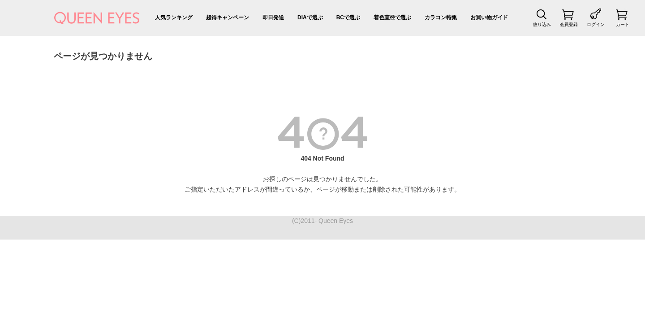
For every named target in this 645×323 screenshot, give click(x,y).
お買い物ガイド (489, 17)
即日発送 (273, 17)
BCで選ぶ (348, 17)
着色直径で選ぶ (392, 17)
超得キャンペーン (227, 17)
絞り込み (542, 24)
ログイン (596, 24)
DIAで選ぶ (310, 17)
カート (622, 24)
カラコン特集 (441, 17)
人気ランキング (174, 17)
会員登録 (569, 24)
